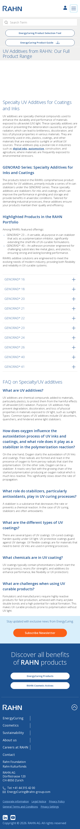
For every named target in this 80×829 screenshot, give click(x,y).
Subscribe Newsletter (40, 633)
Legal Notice (38, 801)
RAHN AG (34, 823)
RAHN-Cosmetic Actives (40, 685)
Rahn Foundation (14, 762)
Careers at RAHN (15, 747)
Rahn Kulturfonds (14, 766)
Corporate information (16, 801)
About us (10, 740)
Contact (9, 754)
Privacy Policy (57, 801)
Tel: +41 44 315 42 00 (19, 788)
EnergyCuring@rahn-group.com (26, 792)
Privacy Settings (50, 806)
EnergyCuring (13, 718)
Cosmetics (11, 725)
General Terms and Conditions (20, 806)
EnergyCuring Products (40, 676)
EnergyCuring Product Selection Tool (40, 33)
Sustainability (13, 732)
